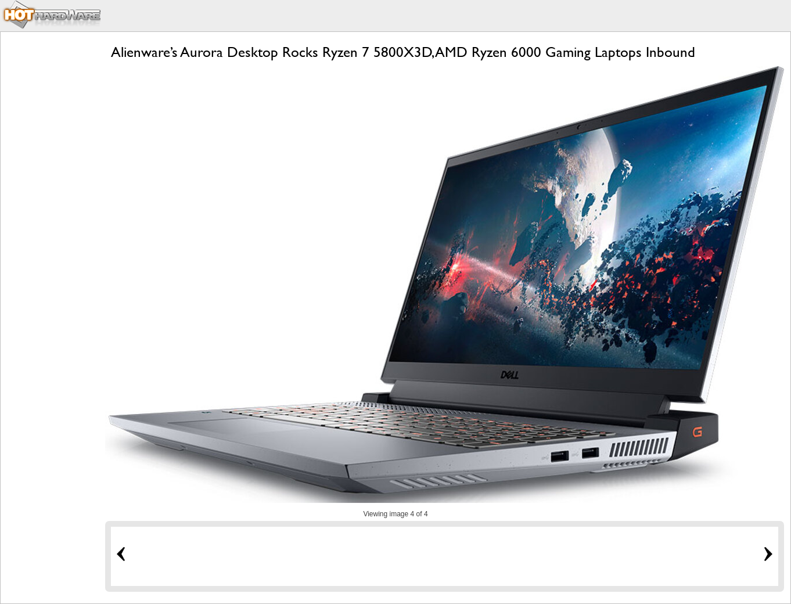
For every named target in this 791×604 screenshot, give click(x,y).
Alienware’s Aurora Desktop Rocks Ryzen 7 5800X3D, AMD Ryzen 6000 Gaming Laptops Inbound (403, 52)
